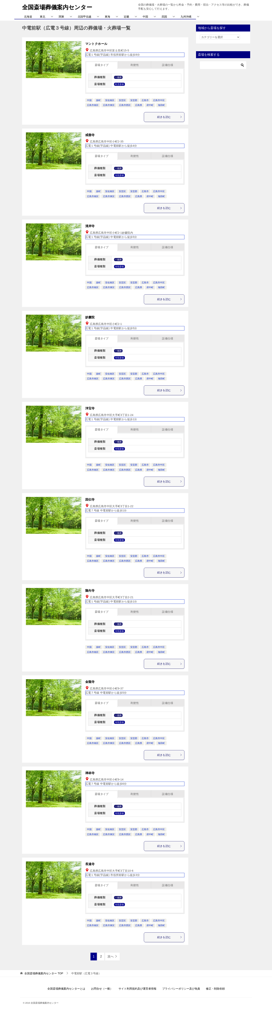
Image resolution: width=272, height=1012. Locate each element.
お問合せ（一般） (102, 988)
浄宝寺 (90, 408)
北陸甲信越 (84, 16)
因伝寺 (90, 499)
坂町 (98, 100)
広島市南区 (93, 105)
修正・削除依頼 (215, 988)
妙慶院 (90, 317)
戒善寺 (90, 135)
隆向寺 (90, 590)
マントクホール (96, 43)
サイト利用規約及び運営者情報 (137, 988)
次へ (110, 956)
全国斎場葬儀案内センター (57, 6)
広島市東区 (109, 105)
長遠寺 (90, 864)
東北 (42, 16)
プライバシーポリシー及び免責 (181, 988)
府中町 (150, 105)
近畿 (126, 16)
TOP (43, 973)
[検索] (223, 65)
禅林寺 (90, 773)
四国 (164, 16)
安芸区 (122, 100)
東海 (107, 16)
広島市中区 (159, 100)
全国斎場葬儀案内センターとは (66, 988)
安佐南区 (109, 100)
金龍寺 (90, 681)
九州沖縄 (186, 16)
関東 (61, 16)
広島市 (145, 100)
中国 (145, 16)
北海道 (28, 16)
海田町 (161, 105)
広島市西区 (125, 105)
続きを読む (169, 116)
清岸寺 (90, 226)
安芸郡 (133, 100)
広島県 (138, 105)
